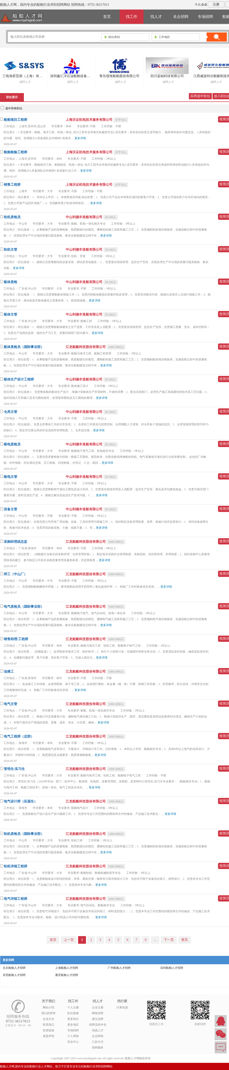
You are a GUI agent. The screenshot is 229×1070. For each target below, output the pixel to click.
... (155, 940)
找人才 (156, 17)
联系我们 (48, 1024)
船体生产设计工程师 (19, 379)
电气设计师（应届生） (20, 801)
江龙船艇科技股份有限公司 (86, 347)
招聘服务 (97, 1047)
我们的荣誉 (48, 1013)
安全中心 (73, 1042)
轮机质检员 (12, 217)
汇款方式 (97, 1042)
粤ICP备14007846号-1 (164, 1058)
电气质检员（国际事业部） (24, 606)
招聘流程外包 (97, 1024)
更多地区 (73, 1024)
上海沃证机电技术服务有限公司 (89, 119)
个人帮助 (73, 1036)
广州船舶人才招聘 (119, 968)
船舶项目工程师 (15, 119)
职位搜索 (73, 1013)
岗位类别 (112, 37)
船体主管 (10, 314)
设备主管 (10, 509)
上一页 (69, 940)
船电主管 (10, 477)
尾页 (184, 940)
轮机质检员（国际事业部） (24, 834)
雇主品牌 (97, 1019)
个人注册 (73, 1007)
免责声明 (48, 1036)
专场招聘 (205, 17)
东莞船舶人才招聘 (14, 975)
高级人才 (97, 1030)
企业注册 (97, 1007)
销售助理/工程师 (16, 639)
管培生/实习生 (14, 769)
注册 (216, 4)
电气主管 (10, 704)
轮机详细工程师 (15, 866)
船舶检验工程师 (15, 152)
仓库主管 (10, 412)
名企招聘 (180, 17)
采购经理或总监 (15, 541)
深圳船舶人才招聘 (171, 968)
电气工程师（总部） (19, 736)
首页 (107, 17)
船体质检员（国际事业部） (24, 347)
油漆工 (9, 671)
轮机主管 (10, 249)
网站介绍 (48, 1007)
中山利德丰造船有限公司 (84, 217)
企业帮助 (97, 1036)
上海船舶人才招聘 (66, 968)
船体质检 (10, 282)
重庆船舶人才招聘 (66, 975)
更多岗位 (73, 1019)
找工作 (131, 17)
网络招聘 (97, 1013)
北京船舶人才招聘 (14, 968)
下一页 (169, 940)
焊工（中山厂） (15, 574)
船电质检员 (12, 444)
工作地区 (162, 37)
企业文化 (48, 1019)
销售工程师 (12, 184)
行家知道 (122, 1007)
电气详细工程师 (15, 899)
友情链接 (48, 1030)
